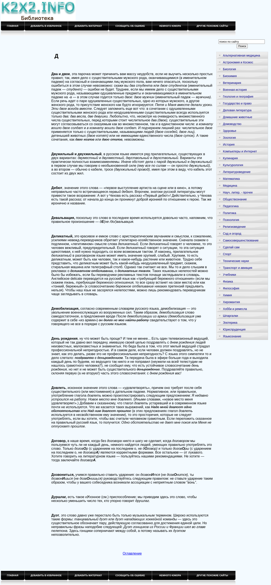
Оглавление (132, 553)
